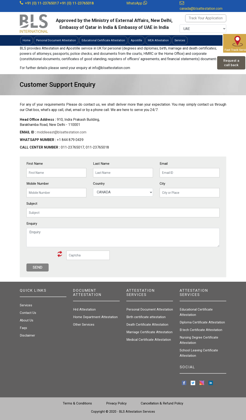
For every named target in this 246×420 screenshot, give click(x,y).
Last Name (101, 164)
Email (164, 164)
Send (37, 267)
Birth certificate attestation (146, 317)
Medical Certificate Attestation (148, 340)
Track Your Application (206, 18)
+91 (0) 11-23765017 (42, 3)
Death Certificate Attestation (147, 325)
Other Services (83, 325)
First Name (34, 164)
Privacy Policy (116, 403)
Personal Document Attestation (149, 309)
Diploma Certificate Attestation (202, 322)
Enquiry (31, 224)
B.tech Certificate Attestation (201, 330)
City (162, 184)
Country (99, 184)
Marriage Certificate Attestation (149, 332)
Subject (31, 204)
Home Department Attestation (95, 317)
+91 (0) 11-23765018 (77, 3)
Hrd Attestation (84, 309)
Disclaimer (27, 335)
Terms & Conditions (77, 403)
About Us (26, 320)
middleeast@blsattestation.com (61, 132)
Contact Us (28, 313)
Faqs (23, 328)
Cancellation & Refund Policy (162, 403)
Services (26, 305)
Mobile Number (37, 184)
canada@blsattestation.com (201, 8)
